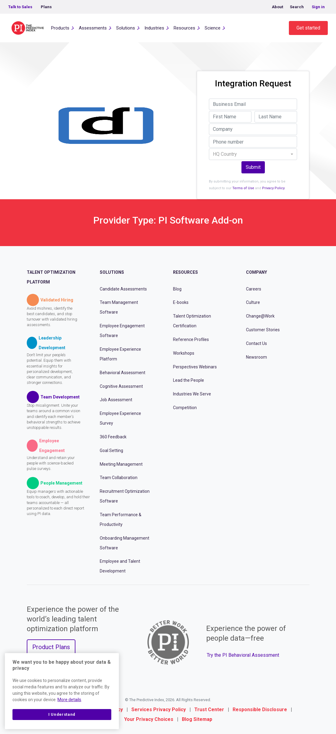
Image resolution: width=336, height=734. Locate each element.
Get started (308, 28)
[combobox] (253, 154)
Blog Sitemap (197, 719)
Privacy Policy (273, 188)
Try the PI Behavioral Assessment (243, 655)
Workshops (183, 353)
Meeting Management (121, 464)
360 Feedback (113, 436)
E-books (181, 302)
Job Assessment (116, 399)
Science (212, 28)
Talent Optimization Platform (51, 277)
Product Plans (51, 647)
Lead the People (188, 380)
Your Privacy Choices (148, 719)
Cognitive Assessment (121, 386)
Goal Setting (111, 450)
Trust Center (209, 709)
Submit (253, 167)
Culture (253, 302)
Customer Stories (263, 329)
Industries (154, 28)
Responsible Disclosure (260, 709)
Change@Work (260, 316)
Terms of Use (243, 188)
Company (256, 272)
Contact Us (256, 343)
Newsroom (256, 357)
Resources (184, 28)
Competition (185, 407)
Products (60, 28)
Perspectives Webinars (195, 366)
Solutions (125, 28)
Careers (253, 289)
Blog (177, 289)
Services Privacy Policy (158, 709)
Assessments (93, 28)
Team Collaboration (118, 477)
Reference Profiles (191, 339)
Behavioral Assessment (122, 372)
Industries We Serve (192, 393)
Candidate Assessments (123, 289)
